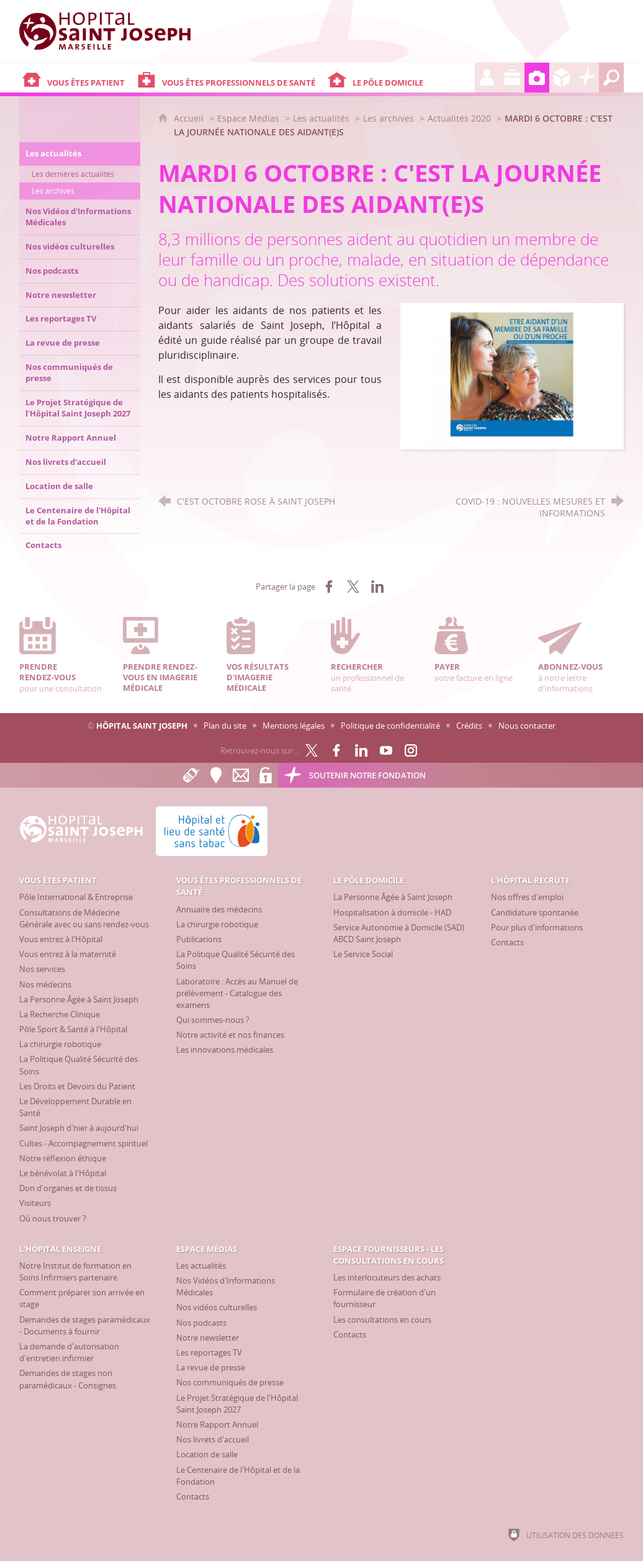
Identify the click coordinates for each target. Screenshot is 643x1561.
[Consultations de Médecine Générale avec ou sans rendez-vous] (84, 918)
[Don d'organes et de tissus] (68, 1188)
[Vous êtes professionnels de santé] (229, 77)
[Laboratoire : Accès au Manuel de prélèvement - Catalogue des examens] (237, 993)
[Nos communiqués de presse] (230, 1382)
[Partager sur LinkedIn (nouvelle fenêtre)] (377, 586)
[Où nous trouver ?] (52, 1218)
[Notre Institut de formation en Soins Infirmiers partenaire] (75, 1271)
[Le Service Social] (363, 954)
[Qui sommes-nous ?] (213, 1019)
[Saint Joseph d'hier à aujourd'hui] (78, 1127)
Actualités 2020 (459, 118)
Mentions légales (294, 725)
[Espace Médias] (536, 77)
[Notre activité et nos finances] (230, 1034)
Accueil (190, 118)
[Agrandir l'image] (512, 375)
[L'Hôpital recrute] (487, 77)
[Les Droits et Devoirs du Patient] (77, 1086)
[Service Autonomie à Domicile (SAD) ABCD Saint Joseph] (398, 933)
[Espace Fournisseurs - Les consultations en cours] (561, 77)
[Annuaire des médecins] (219, 909)
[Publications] (199, 939)
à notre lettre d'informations (581, 655)
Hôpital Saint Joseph (141, 725)
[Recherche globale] (611, 77)
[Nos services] (42, 968)
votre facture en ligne (477, 650)
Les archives (388, 118)
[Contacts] (507, 942)
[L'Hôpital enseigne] (512, 77)
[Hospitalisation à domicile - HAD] (392, 912)
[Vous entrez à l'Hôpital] (60, 939)
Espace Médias (248, 118)
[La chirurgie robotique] (60, 1044)
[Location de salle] (207, 1454)
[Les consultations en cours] (382, 1319)
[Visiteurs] (35, 1202)
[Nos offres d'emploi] (527, 896)
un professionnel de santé (373, 655)
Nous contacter (526, 725)
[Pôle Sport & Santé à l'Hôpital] (73, 1029)
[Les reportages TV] (209, 1352)
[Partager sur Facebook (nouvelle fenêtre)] (328, 586)
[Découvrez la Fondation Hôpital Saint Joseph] (586, 77)
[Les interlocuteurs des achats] (387, 1277)
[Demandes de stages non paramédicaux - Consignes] (67, 1378)
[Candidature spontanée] (534, 912)
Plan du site (225, 725)
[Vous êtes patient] (76, 77)
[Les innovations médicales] (224, 1049)
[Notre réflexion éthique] (62, 1158)
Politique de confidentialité (390, 725)
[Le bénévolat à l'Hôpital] (62, 1173)
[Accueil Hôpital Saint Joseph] (112, 31)
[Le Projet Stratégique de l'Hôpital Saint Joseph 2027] (237, 1403)
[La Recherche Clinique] (59, 1014)
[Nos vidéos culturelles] (216, 1307)
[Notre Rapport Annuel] (217, 1424)
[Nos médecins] (45, 984)
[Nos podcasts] (201, 1322)
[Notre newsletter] (207, 1337)
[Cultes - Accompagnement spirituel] (83, 1143)
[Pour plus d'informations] (537, 927)
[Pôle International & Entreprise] (76, 896)
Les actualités (321, 118)
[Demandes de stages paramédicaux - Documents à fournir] (84, 1325)
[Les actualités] (201, 1265)
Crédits (469, 725)
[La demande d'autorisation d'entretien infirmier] (69, 1352)
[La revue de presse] (210, 1367)
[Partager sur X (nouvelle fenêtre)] (353, 586)
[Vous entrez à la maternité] (67, 954)
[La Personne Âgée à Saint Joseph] (78, 999)
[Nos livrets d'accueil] (212, 1439)
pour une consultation (62, 655)
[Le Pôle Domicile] (400, 77)
